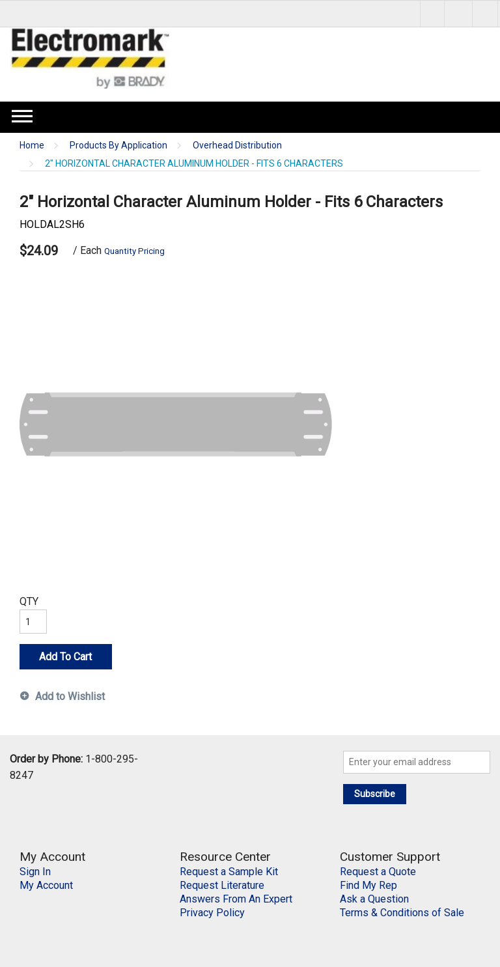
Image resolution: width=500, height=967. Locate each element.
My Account (46, 885)
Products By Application (118, 145)
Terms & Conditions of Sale (402, 912)
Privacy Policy (212, 912)
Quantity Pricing (134, 251)
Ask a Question (374, 899)
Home (32, 145)
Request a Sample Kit (229, 871)
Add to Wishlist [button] (70, 696)
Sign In (35, 871)
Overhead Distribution (237, 145)
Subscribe (374, 794)
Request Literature (222, 885)
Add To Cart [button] (65, 657)
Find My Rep (368, 885)
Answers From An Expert (236, 899)
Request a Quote (378, 871)
